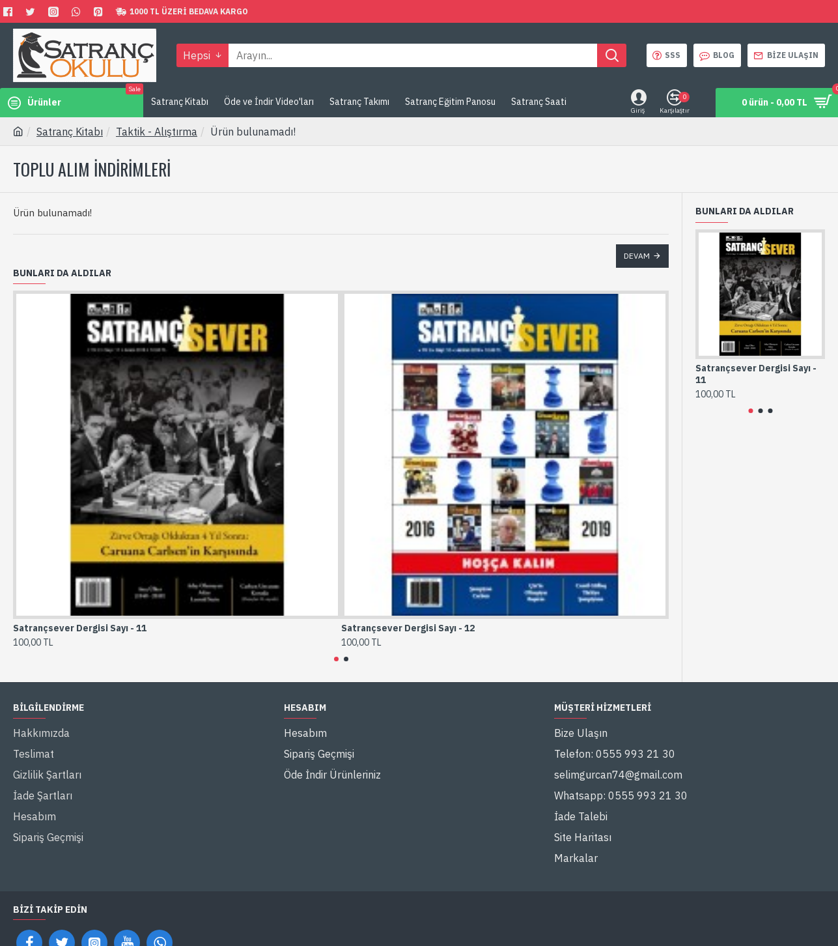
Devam (637, 256)
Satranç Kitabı (69, 131)
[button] (336, 659)
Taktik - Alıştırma (156, 131)
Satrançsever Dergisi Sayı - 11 (80, 628)
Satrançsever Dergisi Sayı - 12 (408, 628)
